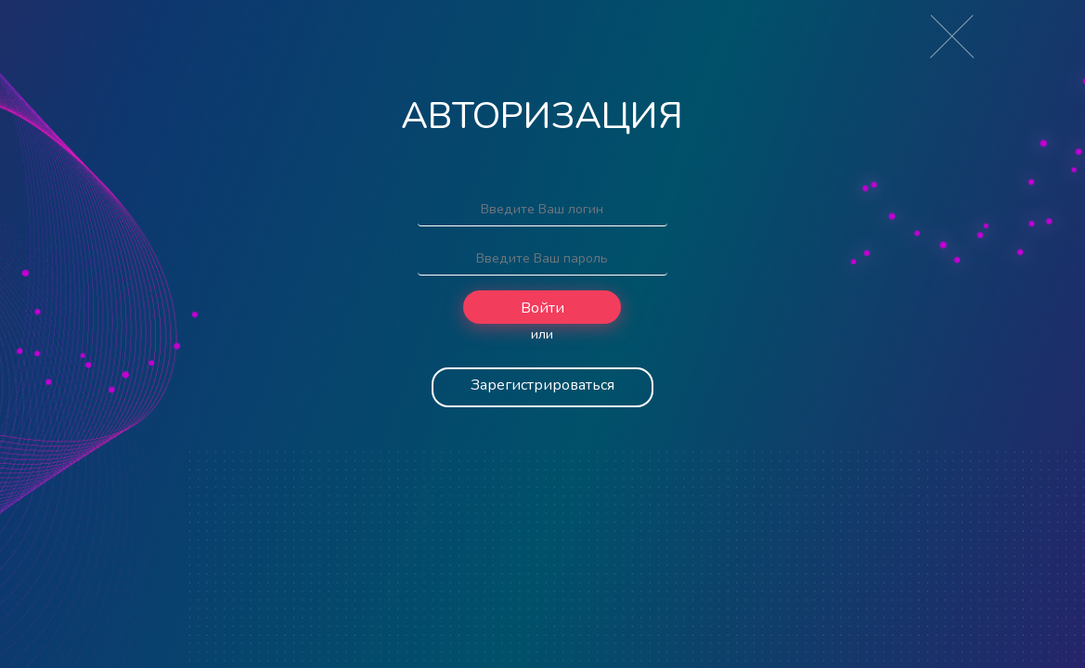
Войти (542, 308)
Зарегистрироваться (542, 385)
